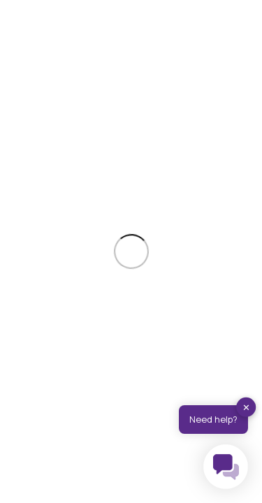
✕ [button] (246, 407)
